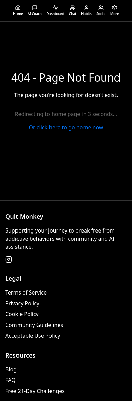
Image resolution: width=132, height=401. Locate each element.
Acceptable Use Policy (32, 335)
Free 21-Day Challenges (35, 391)
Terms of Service (26, 292)
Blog (11, 369)
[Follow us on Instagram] (8, 259)
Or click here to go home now (66, 127)
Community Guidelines (34, 325)
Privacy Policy (22, 303)
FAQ (10, 380)
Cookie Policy (22, 314)
